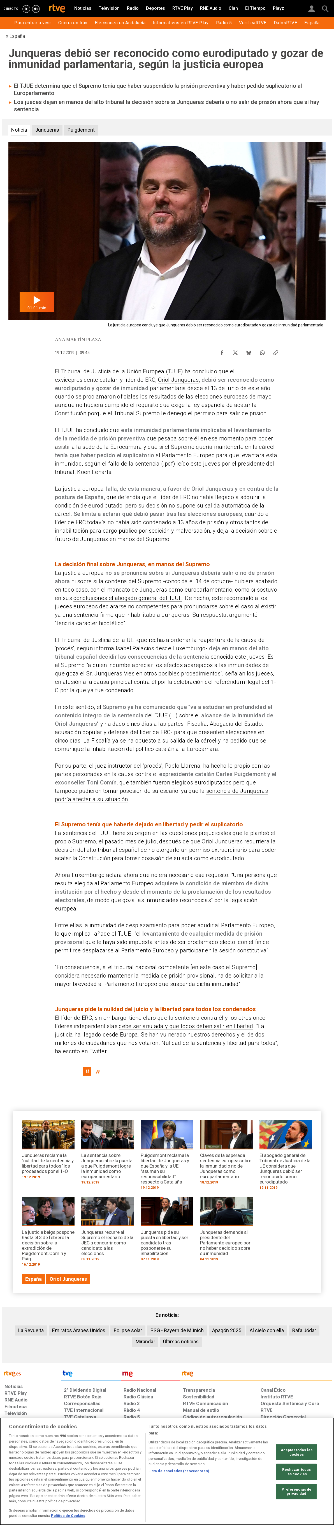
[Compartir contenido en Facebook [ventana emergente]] (222, 351)
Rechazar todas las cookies (296, 1471)
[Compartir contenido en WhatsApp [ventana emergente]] (262, 351)
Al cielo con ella (267, 1330)
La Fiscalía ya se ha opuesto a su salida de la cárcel (150, 740)
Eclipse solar (128, 1330)
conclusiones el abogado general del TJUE (127, 598)
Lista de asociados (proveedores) (179, 1471)
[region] (167, 1471)
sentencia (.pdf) (155, 463)
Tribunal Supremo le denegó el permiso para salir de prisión (190, 413)
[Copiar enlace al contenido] (275, 351)
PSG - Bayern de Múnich (177, 1330)
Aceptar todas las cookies (296, 1452)
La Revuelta (31, 1330)
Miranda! (145, 1341)
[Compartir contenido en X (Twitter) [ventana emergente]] (235, 351)
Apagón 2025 (226, 1330)
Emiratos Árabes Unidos (78, 1330)
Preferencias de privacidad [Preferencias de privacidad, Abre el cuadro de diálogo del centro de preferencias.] (296, 1491)
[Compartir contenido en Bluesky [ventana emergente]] (249, 351)
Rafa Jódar (304, 1330)
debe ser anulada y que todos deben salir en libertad (186, 1026)
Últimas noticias (181, 1341)
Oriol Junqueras (178, 379)
